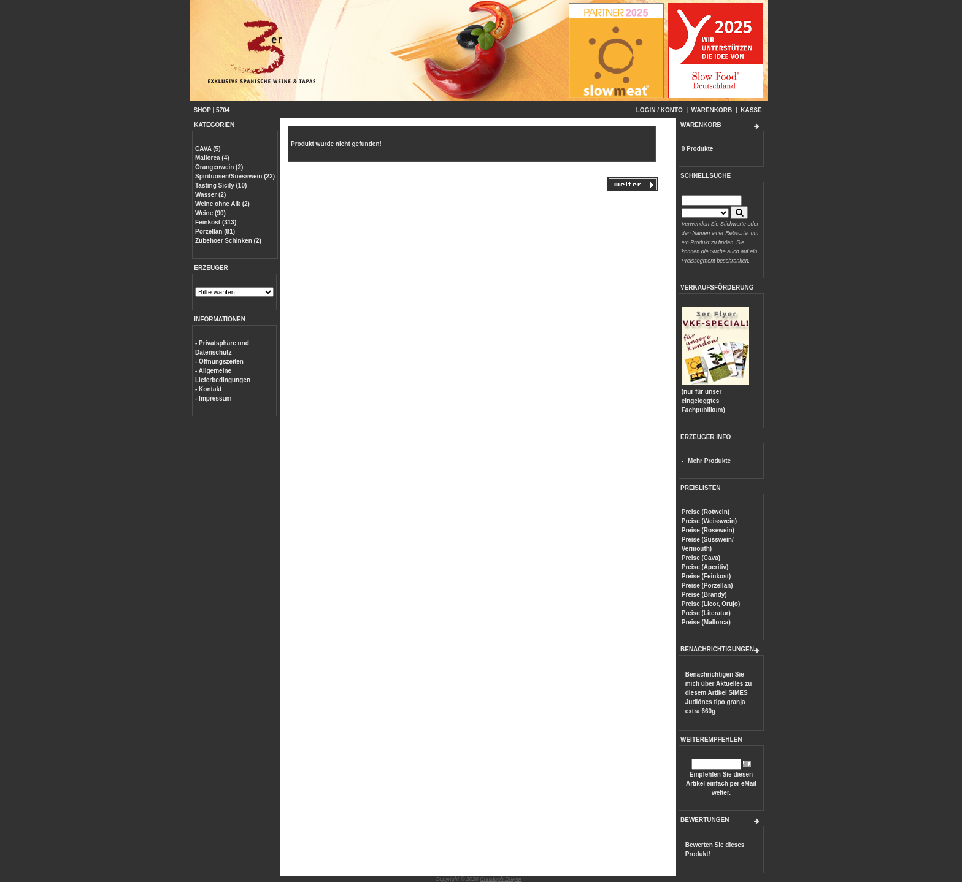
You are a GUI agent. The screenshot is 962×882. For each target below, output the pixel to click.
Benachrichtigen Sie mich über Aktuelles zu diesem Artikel (718, 693)
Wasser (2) (210, 194)
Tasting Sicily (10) (221, 185)
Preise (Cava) (701, 557)
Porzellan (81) (215, 231)
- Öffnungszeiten (219, 361)
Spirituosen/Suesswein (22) (235, 176)
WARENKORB (712, 110)
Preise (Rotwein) (705, 511)
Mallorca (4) (212, 158)
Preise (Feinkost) (706, 576)
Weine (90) (210, 213)
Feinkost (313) (215, 222)
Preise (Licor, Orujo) (711, 603)
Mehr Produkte (709, 461)
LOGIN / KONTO (659, 110)
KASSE (751, 110)
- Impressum (213, 398)
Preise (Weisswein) (709, 521)
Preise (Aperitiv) (705, 567)
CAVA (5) (207, 148)
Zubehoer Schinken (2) (228, 240)
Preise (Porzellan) (707, 585)
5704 (222, 110)
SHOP (202, 110)
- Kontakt (208, 389)
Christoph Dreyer (500, 879)
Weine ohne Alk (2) (222, 204)
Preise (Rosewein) (708, 530)
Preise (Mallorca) (706, 622)
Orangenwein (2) (219, 167)
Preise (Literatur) (706, 613)
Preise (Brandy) (704, 594)
